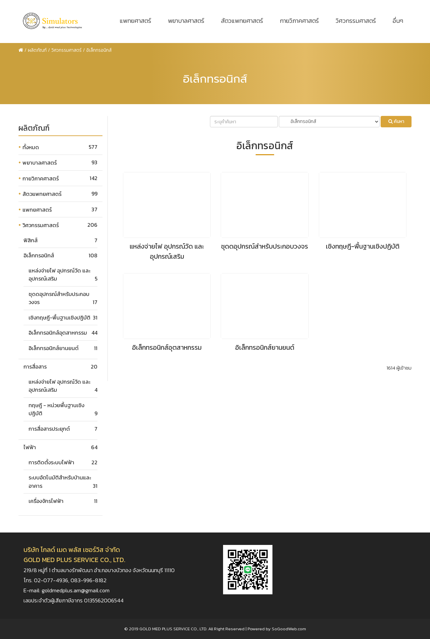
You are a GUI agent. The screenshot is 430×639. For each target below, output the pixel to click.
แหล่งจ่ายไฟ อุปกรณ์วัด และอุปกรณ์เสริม (167, 251)
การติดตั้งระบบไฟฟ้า (51, 462)
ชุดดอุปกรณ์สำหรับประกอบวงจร (264, 246)
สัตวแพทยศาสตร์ (242, 20)
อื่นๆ (398, 20)
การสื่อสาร (35, 367)
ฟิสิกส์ (31, 240)
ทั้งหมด (31, 147)
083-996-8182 (88, 580)
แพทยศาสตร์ (135, 20)
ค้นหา (396, 121)
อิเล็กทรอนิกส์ (39, 255)
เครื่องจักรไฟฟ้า (46, 501)
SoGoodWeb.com (289, 629)
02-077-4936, (52, 580)
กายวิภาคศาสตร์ (299, 20)
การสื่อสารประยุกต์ (49, 429)
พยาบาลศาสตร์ (186, 20)
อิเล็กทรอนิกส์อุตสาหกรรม (58, 333)
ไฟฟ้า (30, 447)
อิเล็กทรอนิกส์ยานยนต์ (54, 348)
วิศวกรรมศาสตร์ (356, 20)
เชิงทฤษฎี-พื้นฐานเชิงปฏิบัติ (59, 317)
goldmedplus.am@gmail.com (76, 590)
